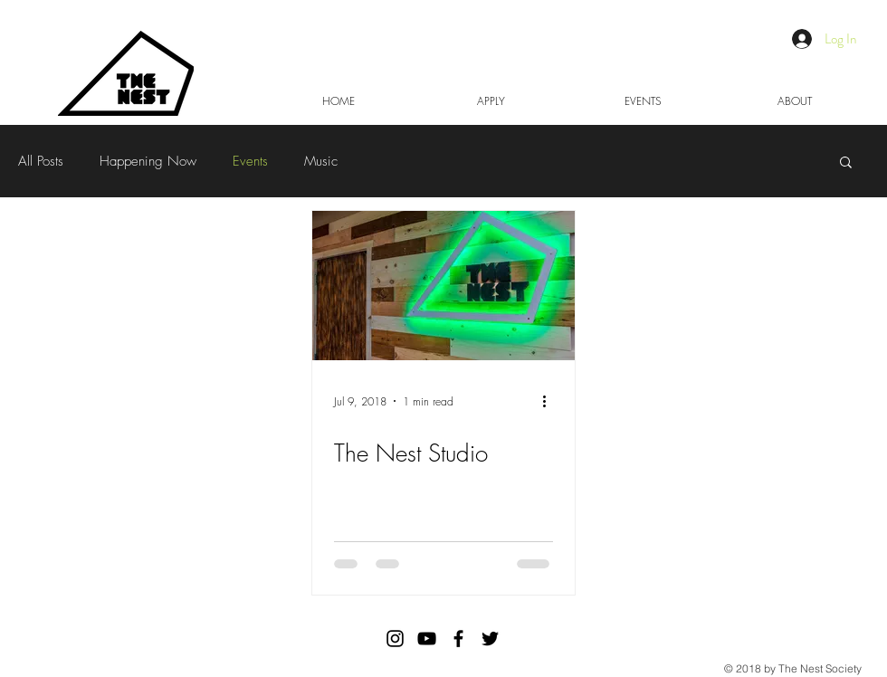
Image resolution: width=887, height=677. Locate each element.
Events (250, 161)
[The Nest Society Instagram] (395, 638)
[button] (845, 163)
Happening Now (148, 161)
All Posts (40, 161)
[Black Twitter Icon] (490, 638)
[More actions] (550, 401)
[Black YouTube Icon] (426, 638)
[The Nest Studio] (443, 285)
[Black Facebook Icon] (458, 638)
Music (321, 161)
